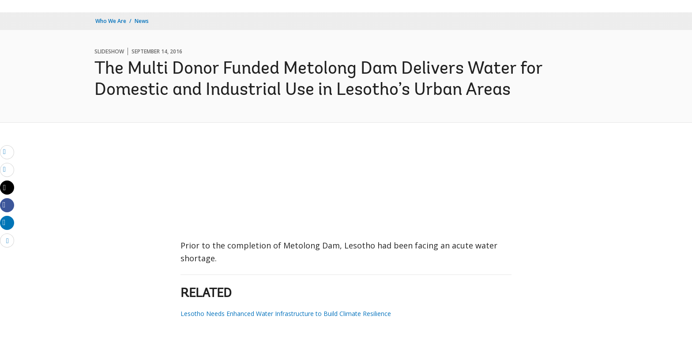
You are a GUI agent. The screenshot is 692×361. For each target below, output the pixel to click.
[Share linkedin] (7, 222)
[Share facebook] (7, 204)
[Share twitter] (7, 187)
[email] (7, 152)
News (142, 21)
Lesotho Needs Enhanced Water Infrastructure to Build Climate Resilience (286, 313)
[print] (7, 169)
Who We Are (110, 21)
